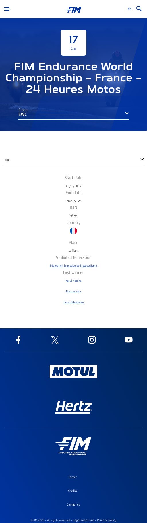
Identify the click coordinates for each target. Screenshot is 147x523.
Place (73, 242)
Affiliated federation (73, 257)
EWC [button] (22, 114)
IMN (73, 207)
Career (72, 477)
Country (74, 222)
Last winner (73, 272)
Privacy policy (106, 520)
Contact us (73, 504)
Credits (72, 491)
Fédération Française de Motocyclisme (73, 266)
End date (73, 192)
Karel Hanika (74, 280)
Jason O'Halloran (73, 302)
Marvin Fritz (73, 291)
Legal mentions (83, 520)
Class (23, 109)
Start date (73, 177)
